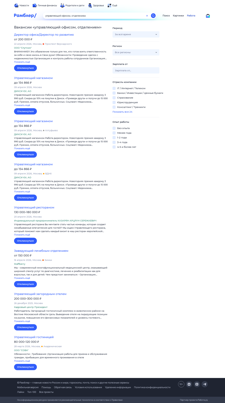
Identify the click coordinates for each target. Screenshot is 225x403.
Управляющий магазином (33, 78)
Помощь (46, 387)
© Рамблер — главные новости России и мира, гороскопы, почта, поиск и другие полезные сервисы (73, 382)
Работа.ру (203, 399)
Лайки (20, 392)
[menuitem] (21, 5)
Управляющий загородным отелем (40, 294)
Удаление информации (118, 387)
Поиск (166, 15)
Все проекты (46, 392)
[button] (61, 57)
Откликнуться (25, 68)
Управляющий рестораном (34, 207)
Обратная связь (63, 387)
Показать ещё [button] (22, 62)
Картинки (178, 15)
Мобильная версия (27, 387)
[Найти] (153, 16)
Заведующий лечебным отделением (41, 251)
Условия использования (88, 387)
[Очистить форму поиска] (147, 16)
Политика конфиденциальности (152, 387)
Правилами (117, 399)
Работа (191, 15)
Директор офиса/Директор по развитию (44, 34)
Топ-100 (31, 392)
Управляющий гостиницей (34, 337)
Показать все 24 (122, 111)
